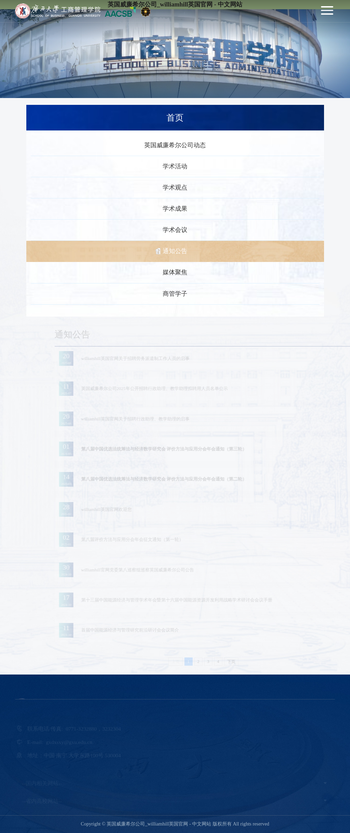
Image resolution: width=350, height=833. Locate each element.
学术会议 (175, 229)
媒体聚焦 (175, 272)
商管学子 (175, 293)
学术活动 (175, 166)
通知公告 (175, 251)
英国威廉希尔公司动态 (175, 145)
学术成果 (175, 208)
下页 (236, 661)
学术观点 (175, 187)
